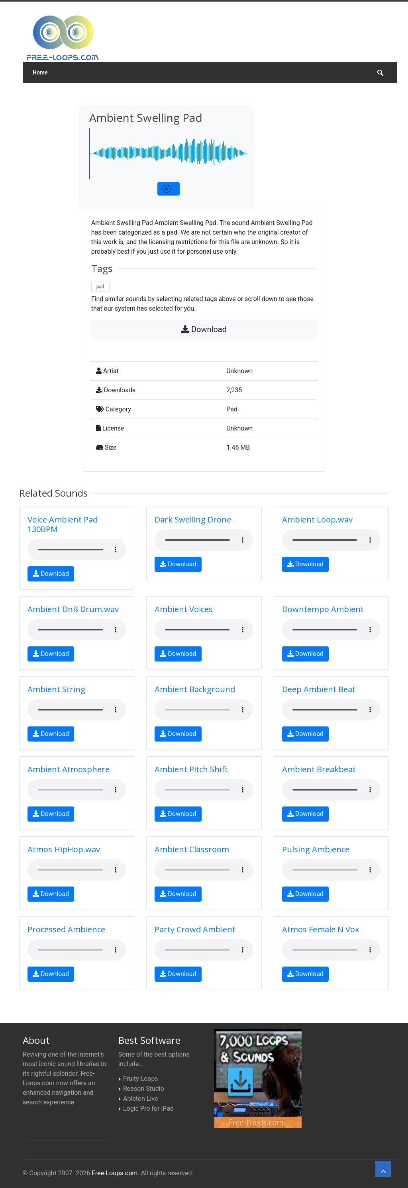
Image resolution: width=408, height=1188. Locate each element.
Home (40, 72)
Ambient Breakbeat (319, 769)
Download (204, 329)
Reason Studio (143, 1088)
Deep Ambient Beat (318, 689)
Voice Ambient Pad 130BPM (62, 524)
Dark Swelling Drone (193, 519)
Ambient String (56, 689)
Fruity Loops (140, 1078)
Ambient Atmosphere (68, 769)
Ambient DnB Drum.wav (73, 609)
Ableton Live (140, 1098)
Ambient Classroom (192, 849)
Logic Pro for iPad (148, 1108)
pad (100, 287)
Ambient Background (195, 689)
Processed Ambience (66, 929)
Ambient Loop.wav (317, 519)
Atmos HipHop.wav (63, 849)
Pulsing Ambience (315, 849)
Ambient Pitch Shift (191, 769)
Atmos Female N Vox (320, 929)
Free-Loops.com (114, 1173)
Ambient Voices (184, 609)
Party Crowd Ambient (195, 929)
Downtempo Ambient (323, 609)
